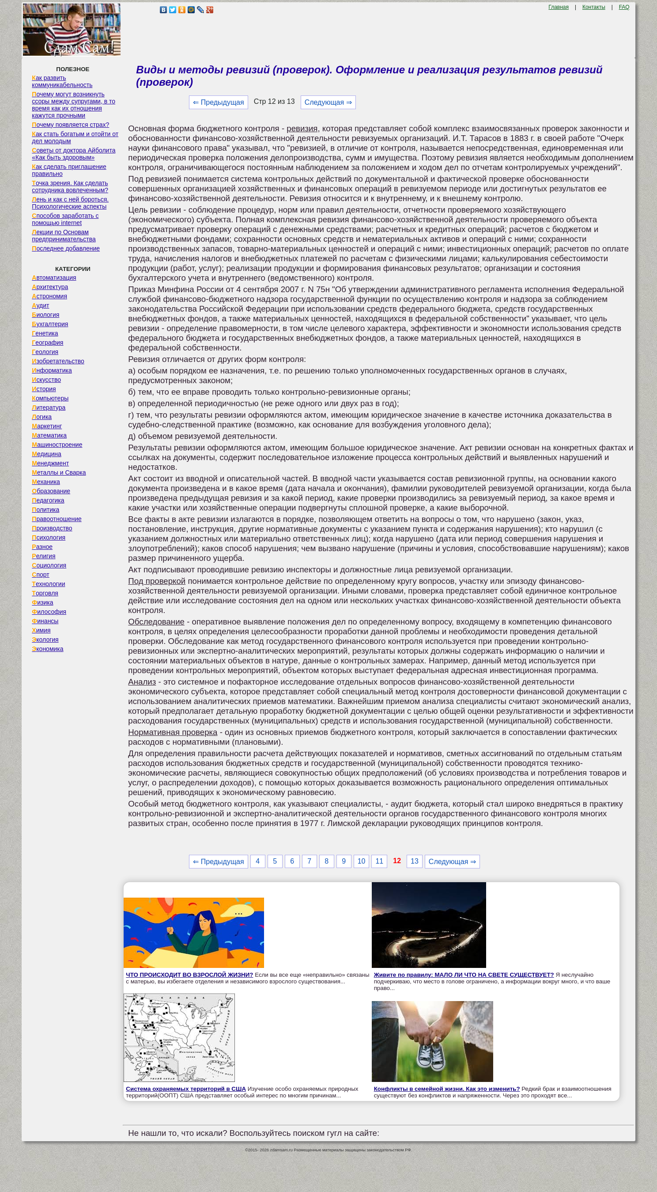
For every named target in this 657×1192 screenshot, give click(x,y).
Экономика (47, 648)
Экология (45, 639)
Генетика (45, 333)
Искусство (46, 379)
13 (415, 861)
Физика (42, 602)
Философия (49, 611)
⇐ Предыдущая (218, 102)
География (47, 342)
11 (379, 861)
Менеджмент (50, 463)
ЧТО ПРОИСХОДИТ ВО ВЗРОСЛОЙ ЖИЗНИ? (189, 974)
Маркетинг (47, 426)
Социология (49, 565)
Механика (46, 481)
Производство (52, 528)
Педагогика (48, 500)
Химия (41, 630)
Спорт (40, 574)
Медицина (46, 453)
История (44, 388)
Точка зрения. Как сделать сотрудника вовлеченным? (70, 186)
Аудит (40, 305)
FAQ (624, 7)
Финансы (45, 621)
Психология (48, 537)
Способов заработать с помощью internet (65, 219)
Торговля (45, 593)
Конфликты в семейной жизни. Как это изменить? (447, 1088)
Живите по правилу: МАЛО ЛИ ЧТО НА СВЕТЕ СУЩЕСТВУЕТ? (464, 974)
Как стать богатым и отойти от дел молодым (75, 137)
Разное (42, 546)
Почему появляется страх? (70, 124)
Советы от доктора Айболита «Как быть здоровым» (73, 154)
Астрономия (49, 296)
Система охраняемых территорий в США (186, 1088)
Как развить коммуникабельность (62, 81)
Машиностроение (57, 444)
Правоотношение (56, 518)
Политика (45, 509)
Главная (558, 7)
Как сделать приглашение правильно (69, 170)
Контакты (593, 7)
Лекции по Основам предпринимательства (63, 235)
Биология (45, 314)
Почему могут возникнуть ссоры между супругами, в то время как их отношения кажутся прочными (73, 105)
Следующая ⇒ (328, 102)
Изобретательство (58, 361)
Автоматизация (54, 277)
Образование (51, 491)
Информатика (52, 370)
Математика (49, 435)
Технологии (48, 583)
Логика (42, 416)
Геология (45, 351)
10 (362, 861)
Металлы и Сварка (59, 472)
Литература (48, 407)
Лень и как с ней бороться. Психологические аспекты (70, 203)
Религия (43, 556)
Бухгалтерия (50, 324)
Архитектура (50, 286)
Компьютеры (50, 398)
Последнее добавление (66, 248)
